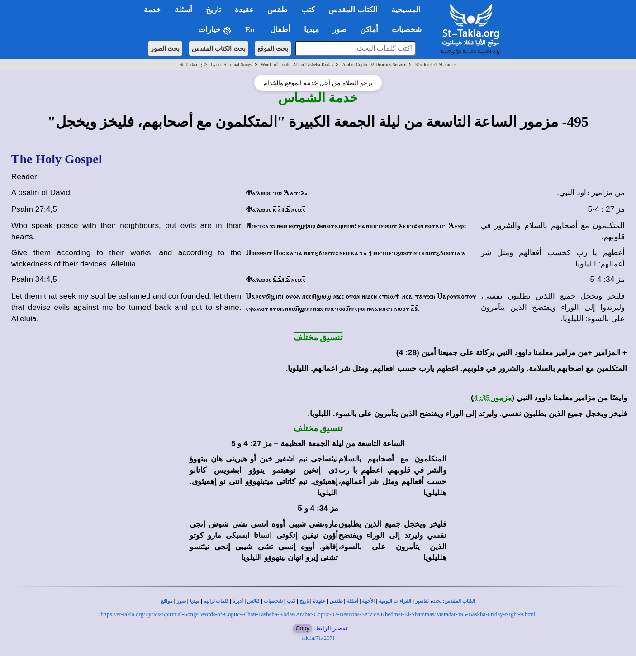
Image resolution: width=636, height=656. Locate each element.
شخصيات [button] (409, 29)
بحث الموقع (272, 48)
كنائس (253, 601)
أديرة (238, 601)
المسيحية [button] (406, 9)
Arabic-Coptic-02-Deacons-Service (374, 64)
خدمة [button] (152, 9)
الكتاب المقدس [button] (352, 9)
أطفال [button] (280, 29)
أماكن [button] (369, 29)
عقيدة (319, 601)
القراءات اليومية (395, 601)
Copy (302, 628)
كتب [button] (308, 9)
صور (181, 601)
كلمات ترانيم (216, 601)
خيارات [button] (215, 30)
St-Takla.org (191, 64)
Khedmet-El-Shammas (435, 64)
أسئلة (352, 601)
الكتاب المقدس (459, 601)
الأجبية (368, 601)
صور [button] (339, 29)
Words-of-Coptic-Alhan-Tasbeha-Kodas (297, 64)
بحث (436, 601)
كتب (291, 601)
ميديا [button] (311, 29)
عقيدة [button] (244, 9)
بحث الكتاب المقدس (219, 48)
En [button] (250, 29)
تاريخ (304, 601)
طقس (336, 601)
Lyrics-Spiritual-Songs (231, 64)
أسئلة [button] (183, 9)
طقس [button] (277, 9)
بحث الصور (165, 48)
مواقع (167, 601)
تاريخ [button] (213, 9)
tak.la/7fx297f (317, 637)
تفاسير (422, 601)
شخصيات (273, 601)
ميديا (194, 601)
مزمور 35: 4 (493, 398)
